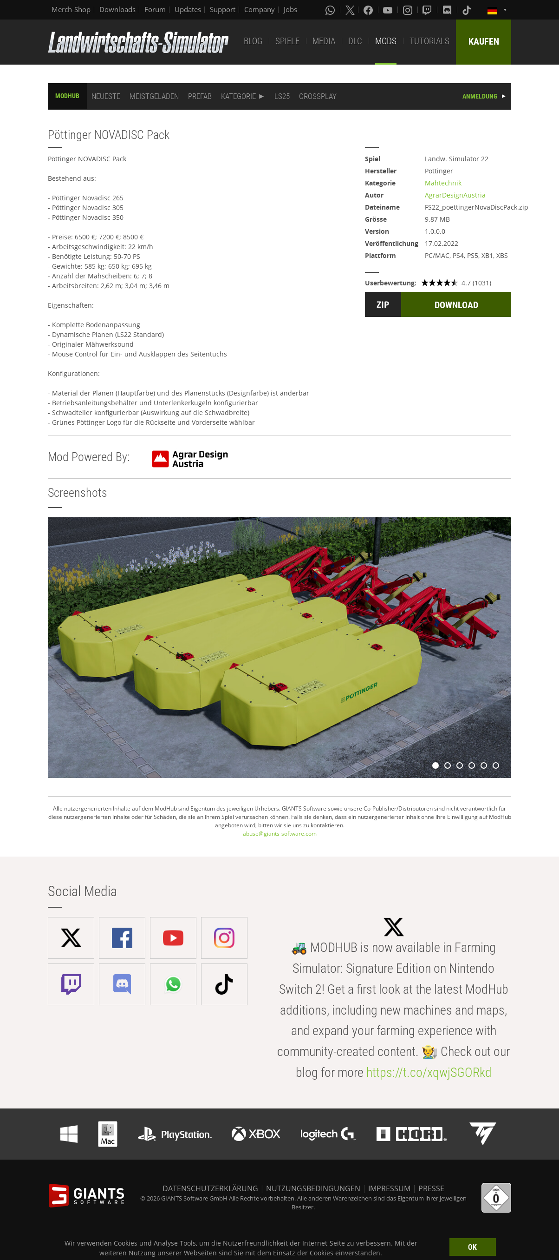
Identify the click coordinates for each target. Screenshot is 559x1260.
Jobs (290, 9)
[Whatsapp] (331, 10)
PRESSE (431, 1188)
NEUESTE (105, 96)
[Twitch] (428, 10)
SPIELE (287, 41)
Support (222, 9)
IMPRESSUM (389, 1188)
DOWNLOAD (456, 304)
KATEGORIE (238, 96)
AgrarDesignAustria (455, 195)
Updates (188, 9)
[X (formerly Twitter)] (350, 10)
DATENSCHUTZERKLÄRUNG (210, 1188)
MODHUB (67, 95)
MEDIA (323, 41)
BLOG (253, 41)
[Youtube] (388, 10)
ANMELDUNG (479, 96)
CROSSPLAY (318, 96)
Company (259, 9)
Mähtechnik (443, 182)
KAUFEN (483, 41)
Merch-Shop (71, 9)
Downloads (117, 9)
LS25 (282, 96)
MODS (385, 41)
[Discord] (448, 10)
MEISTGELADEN (154, 96)
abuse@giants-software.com (280, 834)
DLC (355, 41)
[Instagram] (408, 10)
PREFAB (200, 96)
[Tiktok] (467, 10)
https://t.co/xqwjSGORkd (429, 1072)
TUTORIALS (429, 41)
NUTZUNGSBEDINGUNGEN (313, 1188)
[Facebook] (369, 10)
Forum (155, 9)
